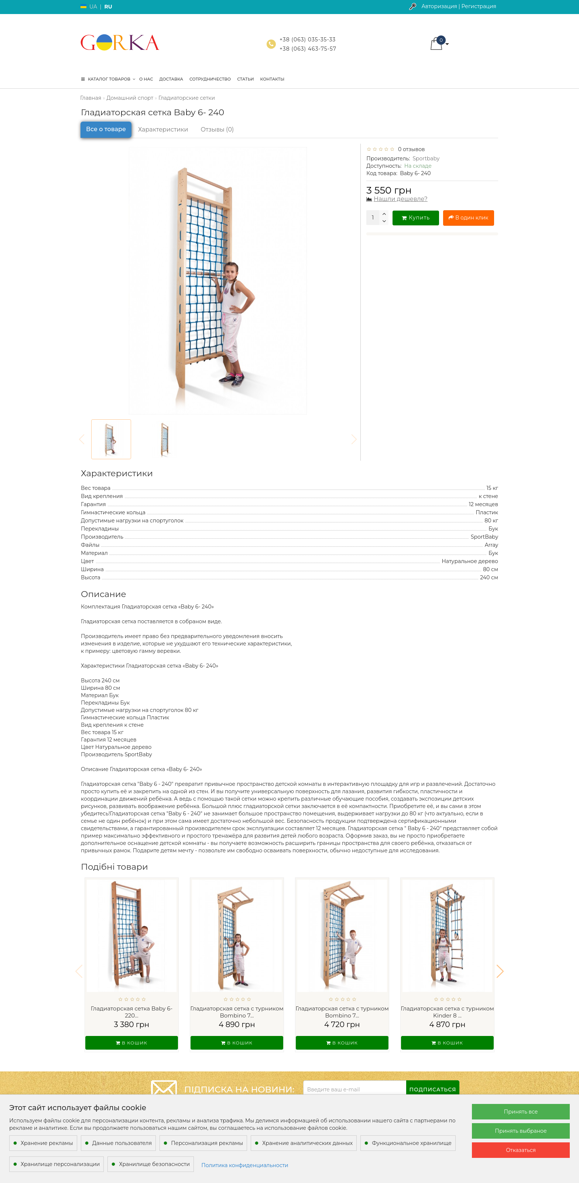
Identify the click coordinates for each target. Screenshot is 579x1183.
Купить (416, 217)
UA (93, 6)
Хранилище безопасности (154, 1164)
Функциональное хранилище (412, 1143)
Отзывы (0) (217, 129)
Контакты (272, 79)
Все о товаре (106, 129)
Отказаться (521, 1150)
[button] (500, 966)
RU (108, 6)
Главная (90, 98)
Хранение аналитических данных (307, 1143)
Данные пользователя (122, 1143)
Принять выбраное (521, 1131)
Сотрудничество (210, 79)
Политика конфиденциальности (244, 1165)
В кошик (131, 1043)
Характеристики (163, 129)
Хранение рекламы (47, 1143)
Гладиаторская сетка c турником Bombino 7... (237, 1012)
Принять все (521, 1111)
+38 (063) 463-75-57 (308, 48)
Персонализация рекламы (207, 1143)
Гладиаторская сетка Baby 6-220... (131, 1012)
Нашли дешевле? (401, 198)
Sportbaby (425, 158)
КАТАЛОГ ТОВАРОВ (108, 79)
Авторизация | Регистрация (458, 6)
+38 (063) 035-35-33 (308, 39)
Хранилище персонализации (60, 1164)
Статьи (245, 79)
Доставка (171, 79)
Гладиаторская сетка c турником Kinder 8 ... (447, 1012)
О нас (146, 79)
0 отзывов (410, 149)
